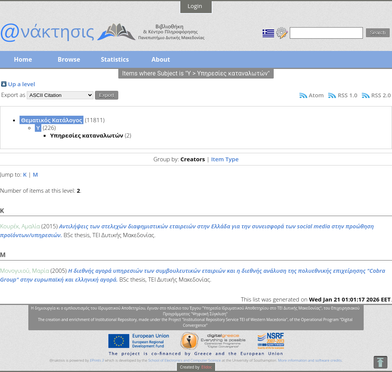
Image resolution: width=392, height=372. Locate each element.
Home (23, 59)
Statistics (115, 59)
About (161, 59)
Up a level (21, 84)
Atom (316, 95)
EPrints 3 (97, 360)
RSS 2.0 (381, 95)
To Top (380, 362)
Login (195, 6)
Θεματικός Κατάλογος (51, 120)
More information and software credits (309, 360)
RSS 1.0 (347, 95)
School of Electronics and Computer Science (184, 360)
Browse (68, 59)
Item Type (224, 159)
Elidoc (206, 367)
